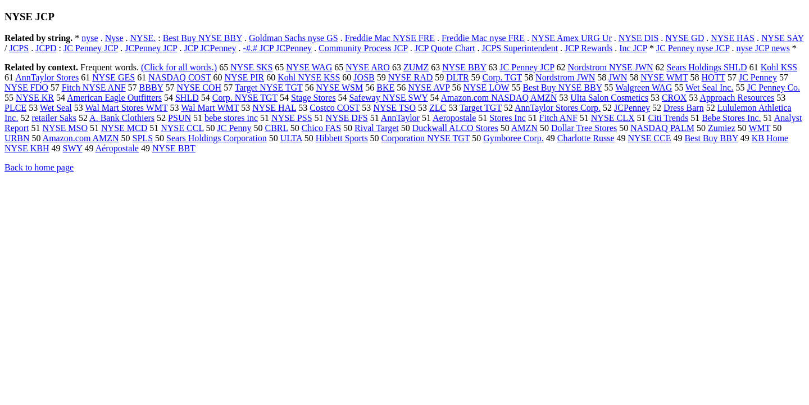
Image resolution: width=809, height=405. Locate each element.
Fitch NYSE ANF (94, 87)
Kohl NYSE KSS (309, 77)
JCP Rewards (588, 48)
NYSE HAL (274, 107)
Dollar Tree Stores (584, 128)
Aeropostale (454, 118)
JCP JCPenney (210, 48)
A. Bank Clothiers (121, 118)
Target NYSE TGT (269, 87)
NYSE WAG (309, 67)
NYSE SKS (251, 67)
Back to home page (39, 167)
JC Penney (758, 77)
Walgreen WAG (643, 87)
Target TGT (481, 107)
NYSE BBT (174, 148)
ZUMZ (416, 67)
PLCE (15, 107)
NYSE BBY (464, 67)
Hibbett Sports (342, 138)
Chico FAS (321, 128)
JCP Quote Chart (445, 48)
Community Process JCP (363, 48)
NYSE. (143, 38)
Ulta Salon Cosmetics (609, 97)
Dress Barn (683, 107)
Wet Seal (56, 107)
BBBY (151, 87)
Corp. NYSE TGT (245, 97)
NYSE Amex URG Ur (571, 38)
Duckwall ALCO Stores (455, 128)
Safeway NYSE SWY (388, 97)
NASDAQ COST (179, 77)
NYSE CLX (613, 118)
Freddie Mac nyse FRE (483, 38)
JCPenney (632, 107)
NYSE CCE (649, 138)
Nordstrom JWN (565, 77)
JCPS (19, 48)
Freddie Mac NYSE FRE (390, 38)
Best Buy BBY (711, 138)
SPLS (143, 138)
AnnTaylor (400, 118)
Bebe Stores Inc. (731, 118)
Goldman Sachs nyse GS (293, 38)
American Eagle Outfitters (114, 97)
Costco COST (335, 107)
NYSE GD (684, 38)
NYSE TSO (394, 107)
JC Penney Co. (773, 87)
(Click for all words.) (179, 67)
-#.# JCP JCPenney (277, 48)
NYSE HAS (733, 38)
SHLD (187, 97)
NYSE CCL (182, 128)
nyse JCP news (762, 48)
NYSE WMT (664, 77)
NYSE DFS (347, 118)
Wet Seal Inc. (709, 87)
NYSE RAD (410, 77)
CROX (674, 97)
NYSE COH (199, 87)
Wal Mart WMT (210, 107)
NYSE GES (113, 77)
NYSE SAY (782, 38)
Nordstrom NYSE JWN (610, 67)
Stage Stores (313, 97)
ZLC (437, 107)
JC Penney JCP (90, 48)
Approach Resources (736, 97)
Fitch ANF (558, 118)
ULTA (291, 138)
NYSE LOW (486, 87)
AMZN (524, 128)
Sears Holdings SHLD (707, 67)
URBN (16, 138)
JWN (617, 77)
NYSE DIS (639, 38)
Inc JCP (633, 48)
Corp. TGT (502, 77)
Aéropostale (117, 148)
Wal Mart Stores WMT (126, 107)
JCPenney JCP (151, 48)
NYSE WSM (339, 87)
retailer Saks (53, 118)
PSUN (179, 118)
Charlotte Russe (586, 138)
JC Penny (234, 128)
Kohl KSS (779, 67)
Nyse (114, 38)
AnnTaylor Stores (47, 77)
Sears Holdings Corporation (216, 138)
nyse (89, 38)
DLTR (457, 77)
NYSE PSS (291, 118)
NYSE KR (35, 97)
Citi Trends (668, 118)
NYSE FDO (26, 87)
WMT (759, 128)
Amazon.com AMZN (81, 138)
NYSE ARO (368, 67)
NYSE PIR (245, 77)
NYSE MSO (65, 128)
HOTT (713, 77)
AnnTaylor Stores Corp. (558, 107)
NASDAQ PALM (662, 128)
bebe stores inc (231, 118)
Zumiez (721, 128)
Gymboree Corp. (513, 138)
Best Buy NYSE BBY (202, 38)
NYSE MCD (124, 128)
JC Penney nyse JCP (693, 48)
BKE (385, 87)
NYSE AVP (428, 87)
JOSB (363, 77)
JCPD (45, 48)
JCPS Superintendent (520, 48)
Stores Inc (507, 118)
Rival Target (376, 128)
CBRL (276, 128)
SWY (73, 148)
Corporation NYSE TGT (425, 138)
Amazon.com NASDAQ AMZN (499, 97)
